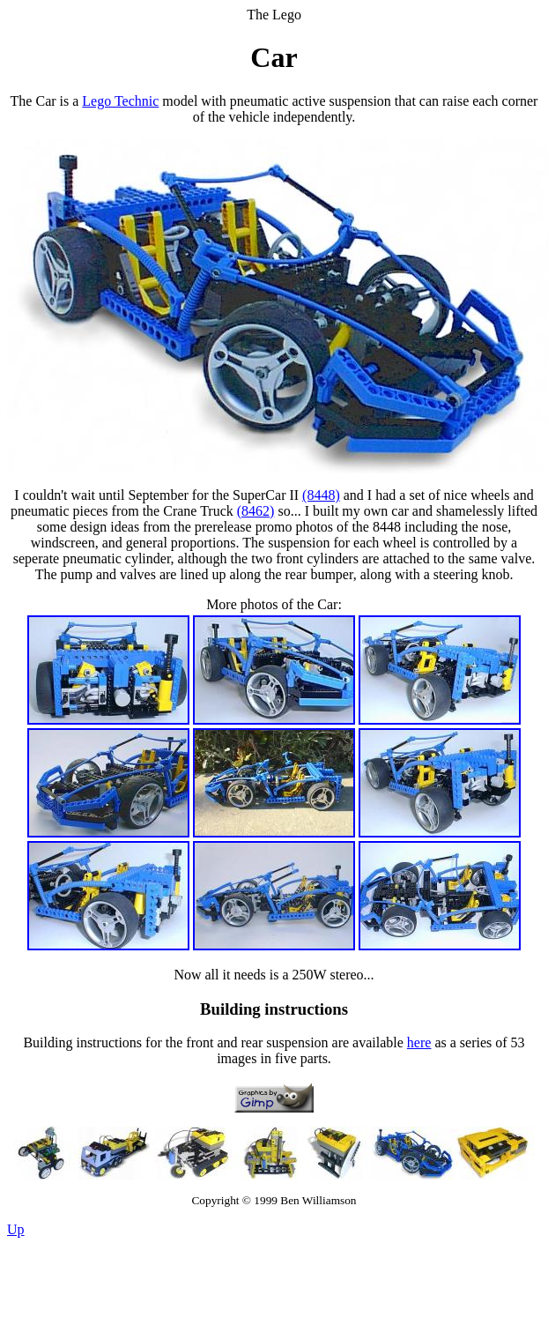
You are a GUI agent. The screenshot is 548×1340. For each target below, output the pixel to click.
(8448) (321, 495)
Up (16, 1229)
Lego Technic (120, 100)
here (419, 1042)
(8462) (256, 510)
